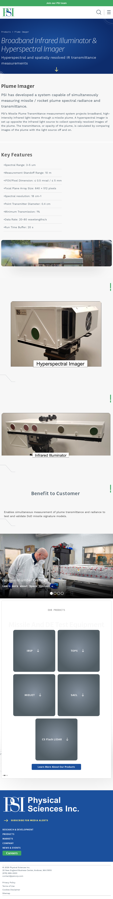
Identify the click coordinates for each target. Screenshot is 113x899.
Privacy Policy (8, 882)
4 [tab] (62, 593)
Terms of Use (8, 886)
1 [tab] (51, 593)
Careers (12, 853)
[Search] (98, 12)
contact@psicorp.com (12, 876)
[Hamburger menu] (109, 12)
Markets (8, 838)
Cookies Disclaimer (11, 890)
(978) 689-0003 (9, 873)
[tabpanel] (56, 566)
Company (8, 843)
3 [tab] (58, 593)
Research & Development (18, 829)
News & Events (12, 847)
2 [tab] (55, 593)
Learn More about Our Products (56, 767)
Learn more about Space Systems (27, 586)
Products (6, 32)
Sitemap (6, 893)
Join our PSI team (56, 3)
